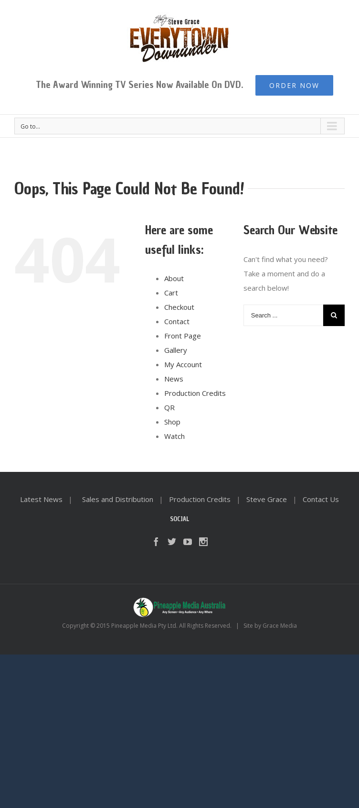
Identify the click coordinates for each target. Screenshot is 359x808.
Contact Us (321, 499)
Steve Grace (266, 499)
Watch (174, 436)
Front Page (182, 335)
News (173, 378)
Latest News (41, 499)
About (174, 278)
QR (169, 407)
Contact (177, 321)
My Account (183, 364)
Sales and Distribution (117, 499)
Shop (172, 421)
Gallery (175, 350)
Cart (171, 292)
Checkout (179, 307)
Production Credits (195, 393)
